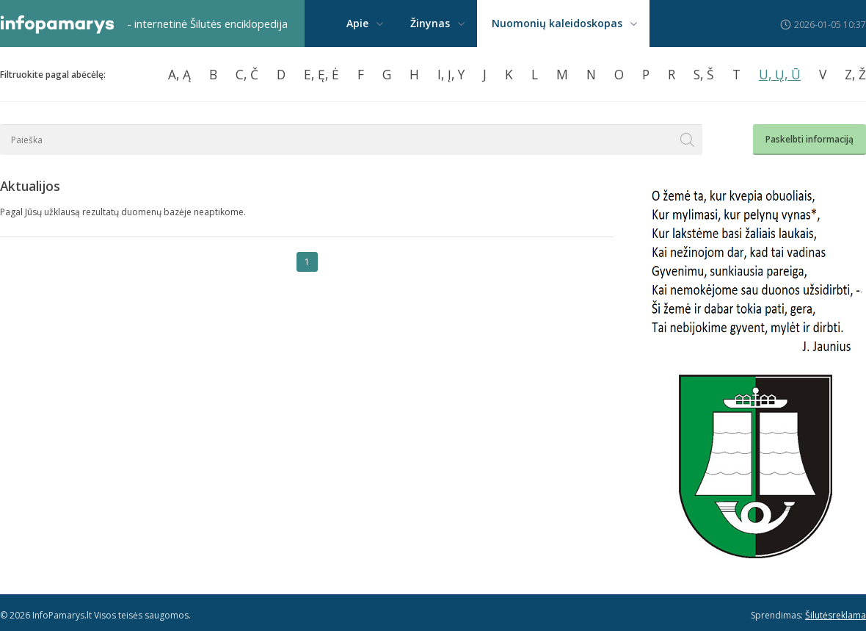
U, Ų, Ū (780, 74)
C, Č (247, 74)
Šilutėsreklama (835, 615)
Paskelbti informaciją (809, 139)
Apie (357, 23)
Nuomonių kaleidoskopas (557, 23)
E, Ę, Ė (321, 74)
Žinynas (430, 23)
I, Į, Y (451, 74)
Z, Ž (855, 74)
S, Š (704, 74)
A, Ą (179, 74)
